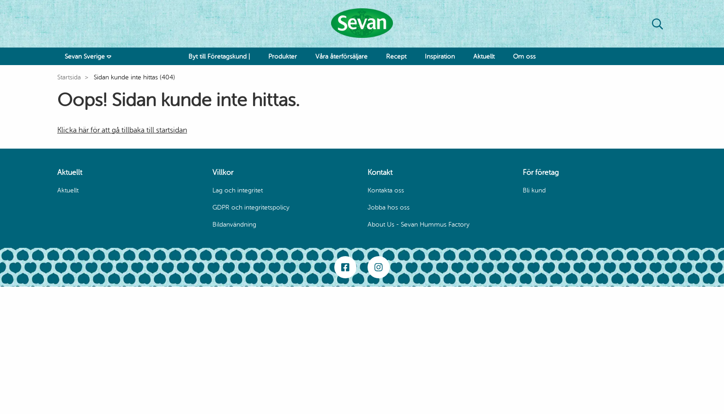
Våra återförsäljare (341, 56)
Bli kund (534, 190)
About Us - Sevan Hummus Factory (419, 224)
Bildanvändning (234, 224)
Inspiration (440, 56)
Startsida (69, 77)
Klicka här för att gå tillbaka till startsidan (122, 130)
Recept (396, 56)
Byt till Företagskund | (219, 56)
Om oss (524, 56)
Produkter (282, 56)
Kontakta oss (386, 190)
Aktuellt (484, 56)
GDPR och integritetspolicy (251, 207)
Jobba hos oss (389, 207)
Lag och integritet (237, 190)
